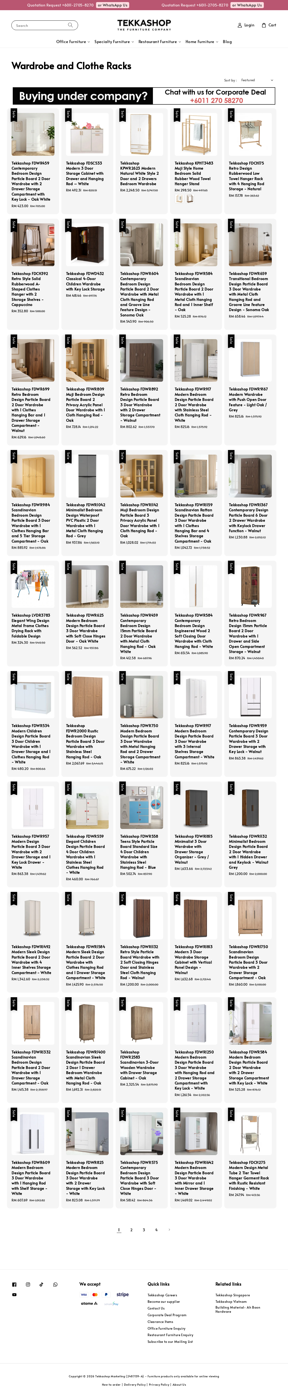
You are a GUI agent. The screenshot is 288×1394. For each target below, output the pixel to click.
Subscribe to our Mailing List (170, 1341)
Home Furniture (200, 42)
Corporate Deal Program (167, 1315)
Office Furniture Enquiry (167, 1328)
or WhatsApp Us (16, 4)
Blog (227, 41)
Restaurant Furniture (158, 42)
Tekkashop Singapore (232, 1295)
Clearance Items (160, 1321)
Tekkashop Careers (162, 1295)
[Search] (70, 25)
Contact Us (156, 1308)
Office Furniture (71, 42)
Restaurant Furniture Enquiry (170, 1335)
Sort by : (230, 80)
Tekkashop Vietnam (231, 1301)
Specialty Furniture (112, 42)
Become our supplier (164, 1301)
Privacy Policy (159, 1384)
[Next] (169, 1230)
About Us (179, 1384)
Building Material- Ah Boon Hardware (237, 1309)
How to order (111, 1384)
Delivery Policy (135, 1384)
